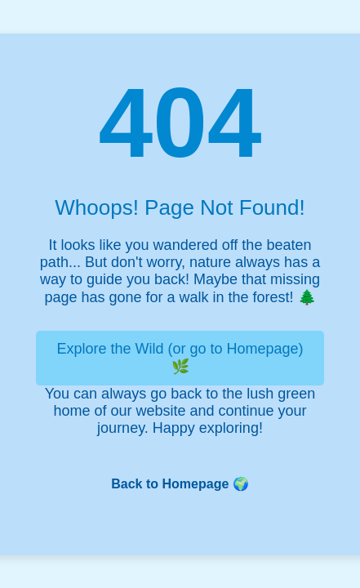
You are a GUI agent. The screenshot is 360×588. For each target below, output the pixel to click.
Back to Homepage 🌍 (179, 484)
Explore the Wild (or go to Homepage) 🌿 (179, 358)
